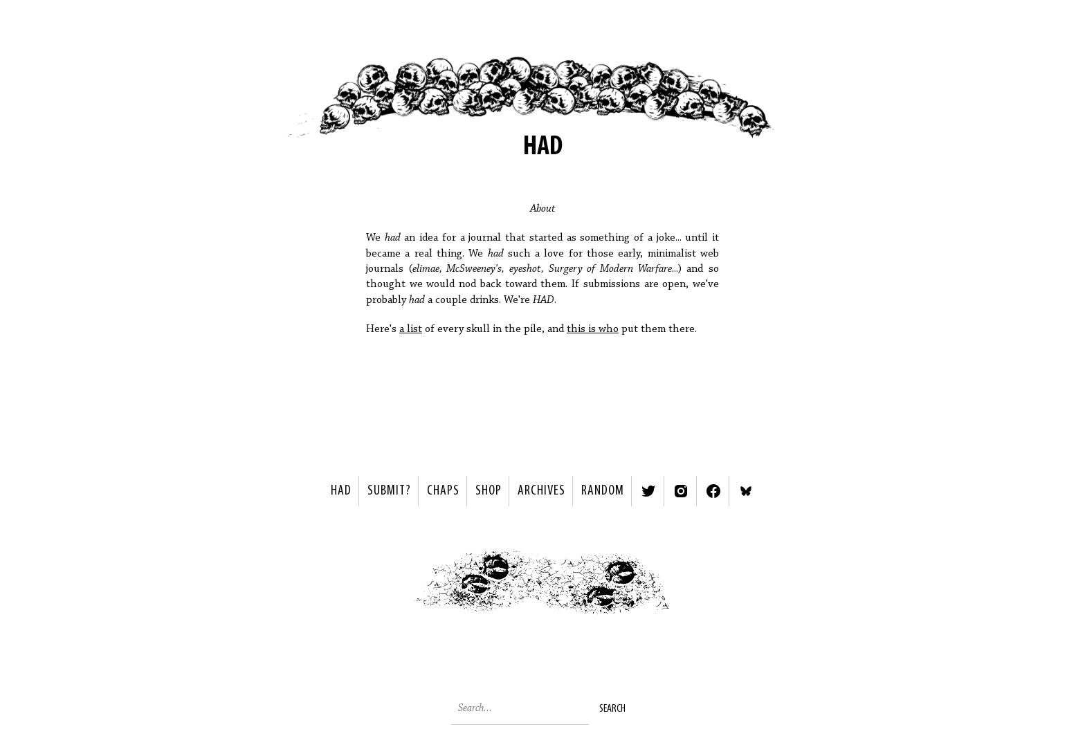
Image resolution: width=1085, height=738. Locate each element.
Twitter (648, 491)
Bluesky (746, 491)
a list (410, 329)
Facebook (713, 491)
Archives (541, 491)
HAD (341, 491)
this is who (593, 329)
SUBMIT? (389, 491)
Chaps (443, 491)
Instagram (681, 491)
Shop (488, 491)
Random (602, 491)
